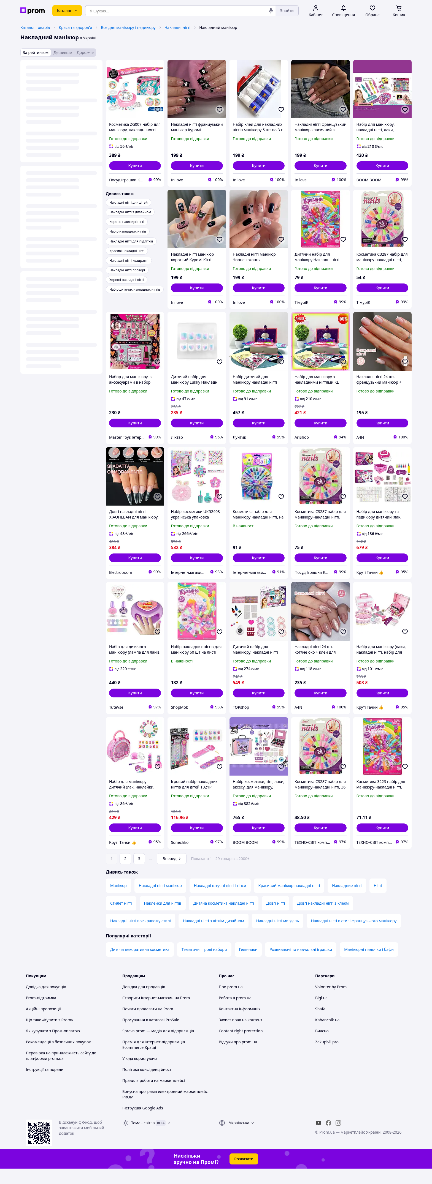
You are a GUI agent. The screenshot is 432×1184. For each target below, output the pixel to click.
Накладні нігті (177, 27)
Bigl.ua (321, 1013)
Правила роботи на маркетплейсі (153, 1095)
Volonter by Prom (331, 1002)
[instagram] (338, 1138)
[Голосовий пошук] (271, 11)
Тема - (143, 1138)
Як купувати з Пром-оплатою (53, 1046)
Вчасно (322, 1046)
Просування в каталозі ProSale (150, 1035)
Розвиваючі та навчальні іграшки (300, 964)
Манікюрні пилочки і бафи (369, 964)
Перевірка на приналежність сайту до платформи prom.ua (61, 1071)
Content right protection (241, 1046)
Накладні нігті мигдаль (277, 936)
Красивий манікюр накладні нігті (289, 901)
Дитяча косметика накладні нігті (223, 918)
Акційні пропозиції (43, 1024)
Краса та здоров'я (75, 27)
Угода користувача (140, 1073)
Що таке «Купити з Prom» (49, 1035)
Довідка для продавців (143, 1002)
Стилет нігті (121, 918)
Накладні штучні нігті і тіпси (220, 901)
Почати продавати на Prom (147, 1024)
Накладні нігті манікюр (160, 901)
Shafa (320, 1024)
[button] (135, 165)
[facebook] (328, 1138)
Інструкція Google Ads (142, 1123)
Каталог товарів (35, 27)
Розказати (243, 1174)
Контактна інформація (240, 1024)
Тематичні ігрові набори (204, 964)
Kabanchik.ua (327, 1035)
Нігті (378, 901)
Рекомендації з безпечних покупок (58, 1057)
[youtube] (318, 1138)
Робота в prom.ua (235, 1013)
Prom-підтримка (41, 1013)
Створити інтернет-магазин (148, 1013)
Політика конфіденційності (147, 1084)
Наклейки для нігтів (162, 918)
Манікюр (118, 901)
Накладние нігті (346, 901)
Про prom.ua (231, 1002)
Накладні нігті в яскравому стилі (140, 936)
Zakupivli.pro (327, 1057)
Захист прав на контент (240, 1035)
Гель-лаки (248, 964)
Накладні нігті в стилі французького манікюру (354, 936)
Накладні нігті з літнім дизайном (213, 936)
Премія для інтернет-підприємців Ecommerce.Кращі (153, 1060)
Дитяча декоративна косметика (139, 964)
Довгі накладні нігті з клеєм (323, 918)
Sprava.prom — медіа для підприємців (158, 1046)
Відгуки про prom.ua (238, 1057)
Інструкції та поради (44, 1084)
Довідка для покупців (46, 1002)
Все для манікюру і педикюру (128, 27)
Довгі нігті (275, 918)
